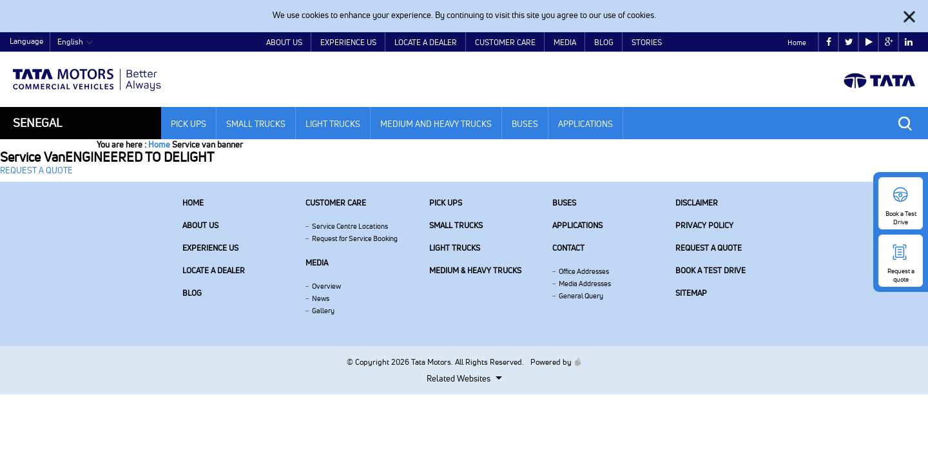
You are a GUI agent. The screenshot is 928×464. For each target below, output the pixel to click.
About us (200, 225)
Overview (326, 286)
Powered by (552, 362)
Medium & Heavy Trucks (475, 270)
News (320, 298)
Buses (525, 124)
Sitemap (691, 293)
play (869, 42)
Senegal (37, 122)
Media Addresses (585, 283)
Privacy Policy (704, 225)
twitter (849, 42)
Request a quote (708, 248)
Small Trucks (255, 124)
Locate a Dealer (425, 42)
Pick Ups (188, 124)
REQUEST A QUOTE (36, 170)
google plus (889, 42)
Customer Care (505, 42)
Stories (647, 42)
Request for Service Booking (355, 238)
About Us (284, 42)
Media (565, 42)
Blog (604, 42)
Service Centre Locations (350, 226)
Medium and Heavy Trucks (436, 124)
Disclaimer (696, 203)
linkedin (909, 42)
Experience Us (348, 42)
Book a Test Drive (710, 270)
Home (797, 42)
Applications (585, 124)
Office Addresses (584, 271)
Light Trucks (332, 124)
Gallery (323, 310)
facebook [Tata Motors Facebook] (828, 42)
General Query (581, 295)
